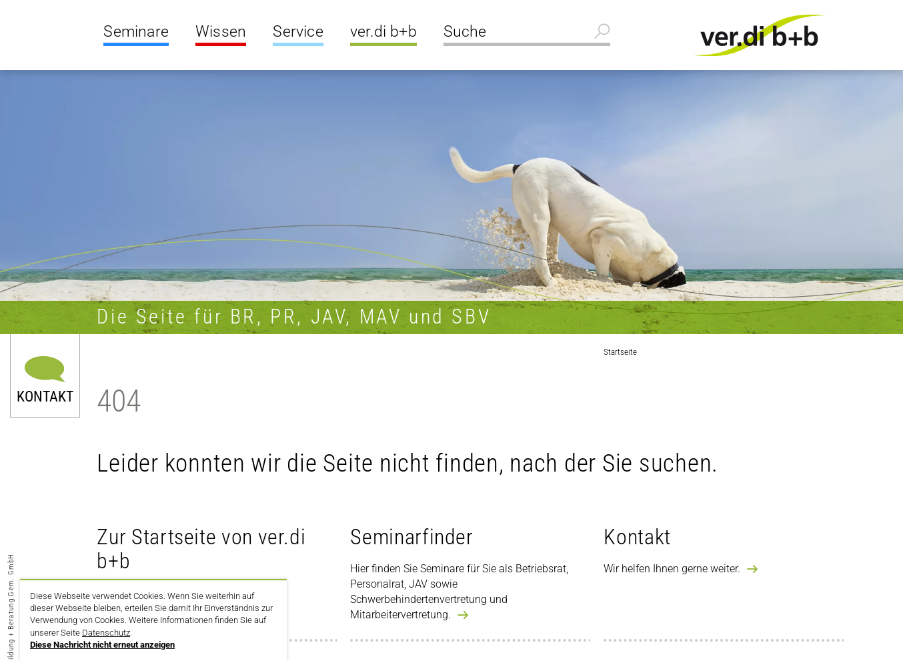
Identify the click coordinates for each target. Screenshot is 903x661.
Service (298, 31)
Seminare (136, 31)
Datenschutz (106, 633)
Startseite (620, 352)
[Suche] (526, 33)
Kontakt (45, 396)
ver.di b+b (383, 31)
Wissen (220, 31)
